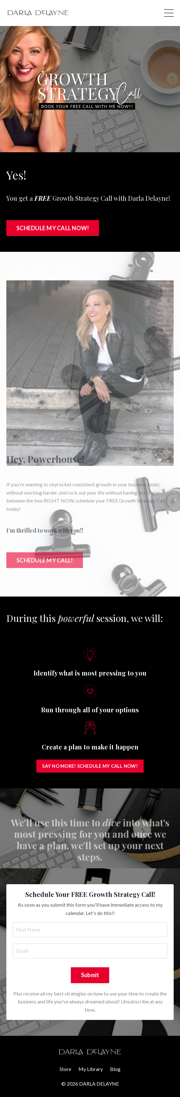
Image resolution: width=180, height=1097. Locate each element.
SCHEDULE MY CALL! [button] (44, 551)
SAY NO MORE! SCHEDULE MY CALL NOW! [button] (90, 766)
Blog (115, 1069)
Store (65, 1069)
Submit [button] (90, 974)
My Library (90, 1069)
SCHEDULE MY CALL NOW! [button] (52, 228)
